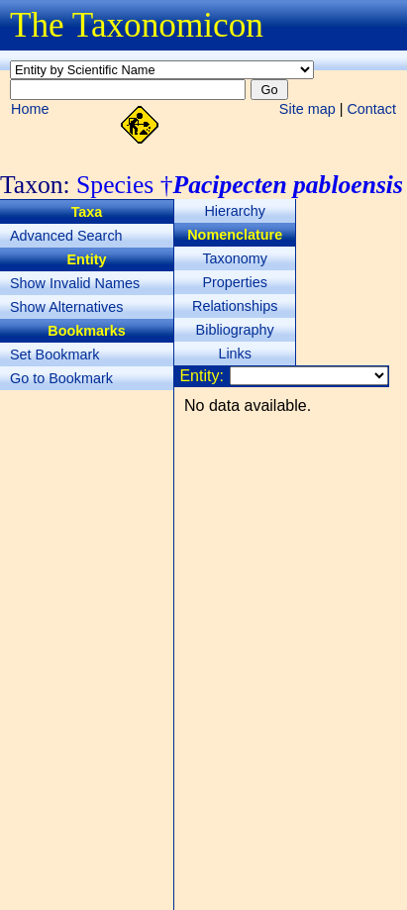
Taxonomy (234, 258)
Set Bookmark (54, 354)
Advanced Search (66, 236)
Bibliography (235, 330)
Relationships (234, 306)
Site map (307, 109)
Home (30, 109)
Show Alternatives (66, 307)
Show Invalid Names (75, 283)
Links (235, 353)
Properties (234, 282)
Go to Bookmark (61, 378)
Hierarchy (234, 211)
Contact (371, 109)
